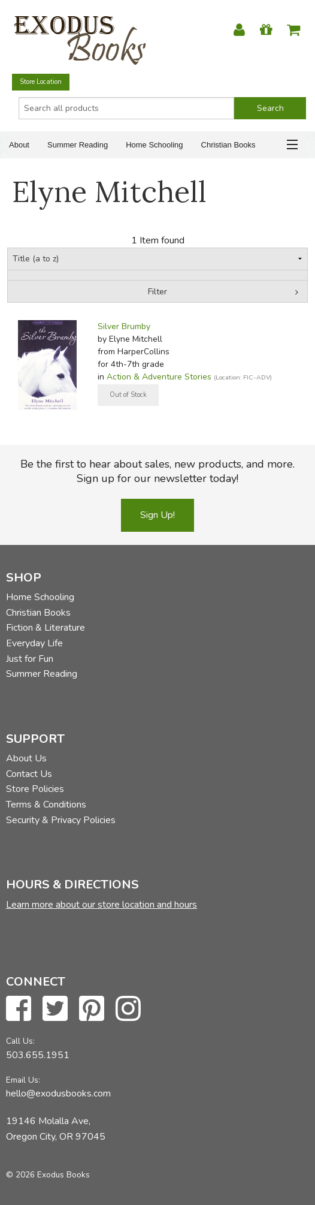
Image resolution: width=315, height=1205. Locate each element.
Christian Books (228, 144)
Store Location (41, 81)
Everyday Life (34, 643)
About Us (26, 758)
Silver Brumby (124, 326)
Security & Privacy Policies (61, 820)
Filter (157, 291)
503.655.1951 (37, 1055)
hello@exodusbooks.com (58, 1093)
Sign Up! (157, 515)
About (19, 144)
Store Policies (35, 789)
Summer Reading (77, 144)
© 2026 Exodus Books (48, 1174)
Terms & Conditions (46, 804)
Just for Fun (29, 658)
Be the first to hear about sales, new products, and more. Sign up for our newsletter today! (157, 471)
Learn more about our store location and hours (101, 904)
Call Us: (20, 1041)
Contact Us (29, 774)
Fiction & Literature (45, 627)
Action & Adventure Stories (159, 376)
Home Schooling (154, 144)
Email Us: (23, 1080)
